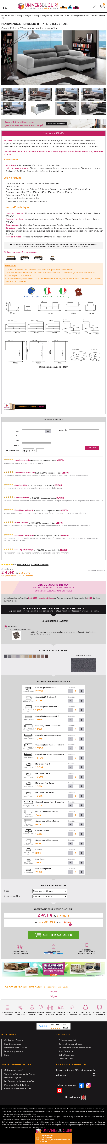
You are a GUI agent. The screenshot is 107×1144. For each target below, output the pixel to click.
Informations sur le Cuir (15, 1047)
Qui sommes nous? (13, 1070)
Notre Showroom (67, 1054)
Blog (6, 1054)
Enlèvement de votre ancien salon (75, 1047)
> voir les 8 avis (23, 565)
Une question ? (55, 1138)
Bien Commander (12, 1043)
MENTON (60, 460)
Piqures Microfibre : (12, 896)
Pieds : (7, 891)
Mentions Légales (12, 1077)
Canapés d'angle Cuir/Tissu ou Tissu (49, 16)
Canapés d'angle (24, 16)
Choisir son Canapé (13, 1040)
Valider (92, 448)
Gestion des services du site (17, 1088)
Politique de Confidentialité (17, 1084)
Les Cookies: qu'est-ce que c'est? (20, 1081)
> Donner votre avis (39, 565)
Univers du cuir (7, 16)
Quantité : (72, 688)
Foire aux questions (13, 1051)
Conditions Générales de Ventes (19, 1073)
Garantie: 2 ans (66, 1058)
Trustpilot (43, 1026)
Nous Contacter (66, 1051)
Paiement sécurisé (67, 1040)
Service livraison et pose (70, 1043)
